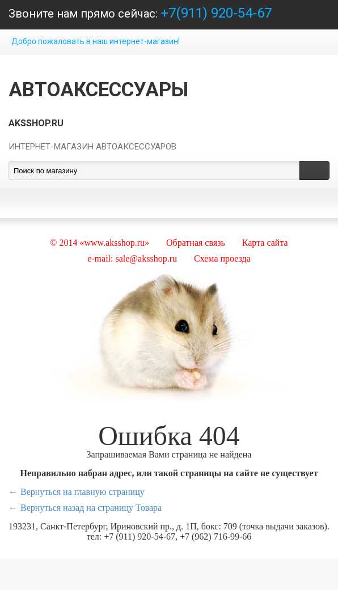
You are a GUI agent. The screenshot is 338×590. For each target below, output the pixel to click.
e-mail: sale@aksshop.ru (132, 258)
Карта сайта (265, 242)
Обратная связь (195, 242)
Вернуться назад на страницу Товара (91, 507)
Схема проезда (222, 258)
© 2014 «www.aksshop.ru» (99, 242)
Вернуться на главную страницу (82, 492)
